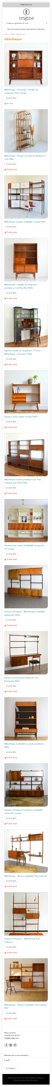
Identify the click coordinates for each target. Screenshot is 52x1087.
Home (6, 34)
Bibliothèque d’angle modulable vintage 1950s (24, 222)
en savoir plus (11, 98)
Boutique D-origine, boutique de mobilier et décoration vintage (26, 14)
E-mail (7, 1060)
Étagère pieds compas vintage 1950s (20, 417)
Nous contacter (10, 1033)
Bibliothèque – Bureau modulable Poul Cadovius (25, 876)
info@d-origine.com (26, 4)
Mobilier (12, 34)
